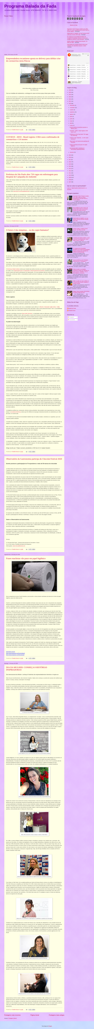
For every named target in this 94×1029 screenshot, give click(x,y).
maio (71, 121)
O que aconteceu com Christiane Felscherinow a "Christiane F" (80, 260)
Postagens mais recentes (12, 1015)
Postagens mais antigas (56, 1015)
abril (71, 123)
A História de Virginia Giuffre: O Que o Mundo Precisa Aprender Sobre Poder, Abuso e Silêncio (81, 239)
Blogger (50, 1026)
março (71, 125)
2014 (70, 166)
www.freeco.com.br (10, 651)
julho (71, 116)
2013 (70, 168)
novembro (72, 107)
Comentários (71, 319)
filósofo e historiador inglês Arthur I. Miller (50, 307)
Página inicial (34, 1015)
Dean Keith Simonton (27, 313)
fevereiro (72, 152)
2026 (70, 90)
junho (71, 118)
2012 (70, 170)
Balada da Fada (73, 25)
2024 (70, 94)
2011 (70, 173)
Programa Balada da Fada (30, 6)
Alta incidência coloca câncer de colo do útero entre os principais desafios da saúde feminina (80, 209)
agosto (71, 114)
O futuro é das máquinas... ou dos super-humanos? (27, 230)
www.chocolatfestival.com (19, 545)
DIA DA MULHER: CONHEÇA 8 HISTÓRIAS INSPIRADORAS (77, 149)
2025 (70, 92)
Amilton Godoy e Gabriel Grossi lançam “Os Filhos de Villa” (80, 229)
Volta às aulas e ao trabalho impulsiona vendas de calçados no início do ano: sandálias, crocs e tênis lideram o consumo (81, 271)
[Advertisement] (78, 332)
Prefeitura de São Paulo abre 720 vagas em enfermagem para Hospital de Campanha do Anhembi (32, 175)
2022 (70, 99)
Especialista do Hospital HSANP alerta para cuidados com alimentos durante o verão (77, 45)
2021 (70, 101)
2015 (70, 164)
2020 (70, 103)
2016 (70, 161)
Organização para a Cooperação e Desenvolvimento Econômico (29, 270)
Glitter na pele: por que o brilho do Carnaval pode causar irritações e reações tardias (81, 282)
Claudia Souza (72, 310)
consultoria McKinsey (16, 411)
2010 (70, 175)
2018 (70, 157)
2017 (70, 159)
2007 (70, 181)
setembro (72, 112)
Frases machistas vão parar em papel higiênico (26, 558)
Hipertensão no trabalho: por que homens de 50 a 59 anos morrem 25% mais (78, 34)
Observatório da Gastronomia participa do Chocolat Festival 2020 (34, 459)
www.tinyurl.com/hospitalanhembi (21, 191)
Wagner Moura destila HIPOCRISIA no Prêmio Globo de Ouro (81, 292)
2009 (70, 177)
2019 (70, 155)
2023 (70, 96)
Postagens (71, 317)
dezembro (72, 105)
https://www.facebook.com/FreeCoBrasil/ (15, 653)
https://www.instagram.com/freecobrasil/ (15, 654)
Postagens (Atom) (12, 1018)
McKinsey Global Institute (13, 269)
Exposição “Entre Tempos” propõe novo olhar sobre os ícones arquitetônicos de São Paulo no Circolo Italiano (78, 30)
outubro (72, 109)
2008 (70, 179)
